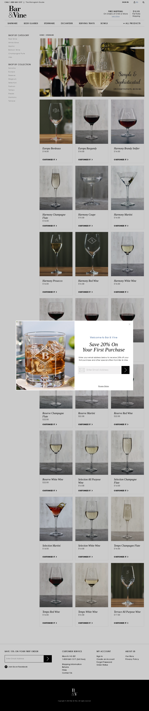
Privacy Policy (103, 386)
